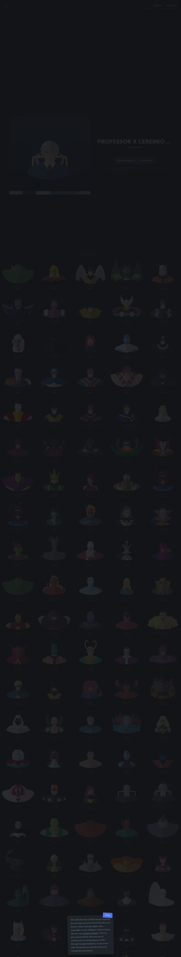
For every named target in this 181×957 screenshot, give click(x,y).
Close (107, 915)
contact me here (90, 933)
